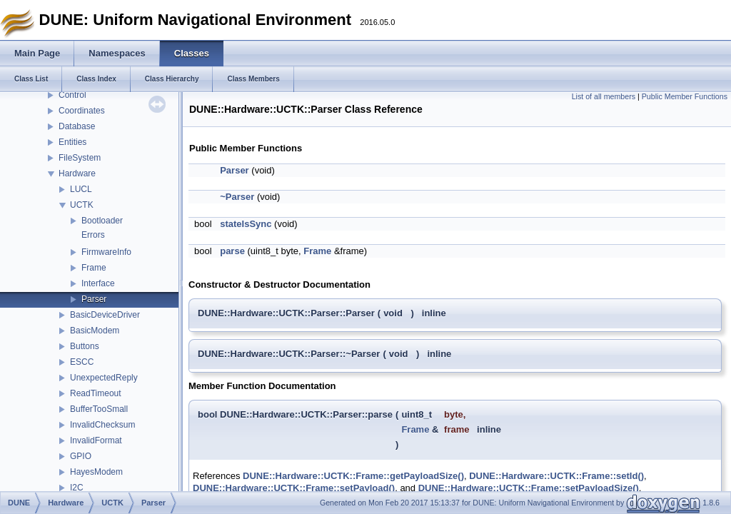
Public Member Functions (684, 96)
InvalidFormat (96, 440)
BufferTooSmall (99, 409)
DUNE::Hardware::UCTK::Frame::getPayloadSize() (353, 475)
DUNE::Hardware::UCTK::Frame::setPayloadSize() (528, 488)
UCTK (82, 205)
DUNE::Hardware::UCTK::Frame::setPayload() (294, 488)
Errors (93, 235)
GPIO (80, 456)
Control (72, 95)
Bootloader (102, 221)
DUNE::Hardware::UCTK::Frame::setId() (556, 475)
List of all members (603, 96)
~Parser (237, 196)
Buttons (84, 346)
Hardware (77, 173)
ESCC (82, 362)
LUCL (81, 189)
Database (77, 126)
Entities (72, 142)
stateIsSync (245, 223)
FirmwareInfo (106, 252)
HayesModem (96, 472)
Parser (93, 299)
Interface (98, 283)
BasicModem (94, 331)
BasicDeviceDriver (105, 315)
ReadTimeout (95, 393)
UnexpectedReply (104, 378)
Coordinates (82, 111)
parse (232, 251)
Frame (93, 268)
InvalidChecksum (102, 425)
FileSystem (80, 158)
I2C (77, 488)
